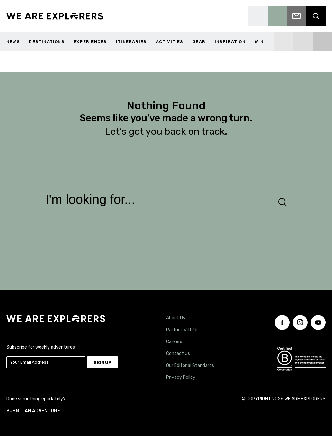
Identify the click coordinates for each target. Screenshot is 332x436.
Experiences (90, 41)
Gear (199, 41)
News (13, 41)
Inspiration (230, 41)
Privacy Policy (180, 374)
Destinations (46, 41)
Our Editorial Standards (190, 363)
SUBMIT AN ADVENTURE (33, 405)
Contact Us (178, 351)
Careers (174, 339)
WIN (259, 41)
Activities (170, 41)
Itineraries (131, 41)
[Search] (282, 201)
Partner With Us (182, 327)
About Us (175, 315)
